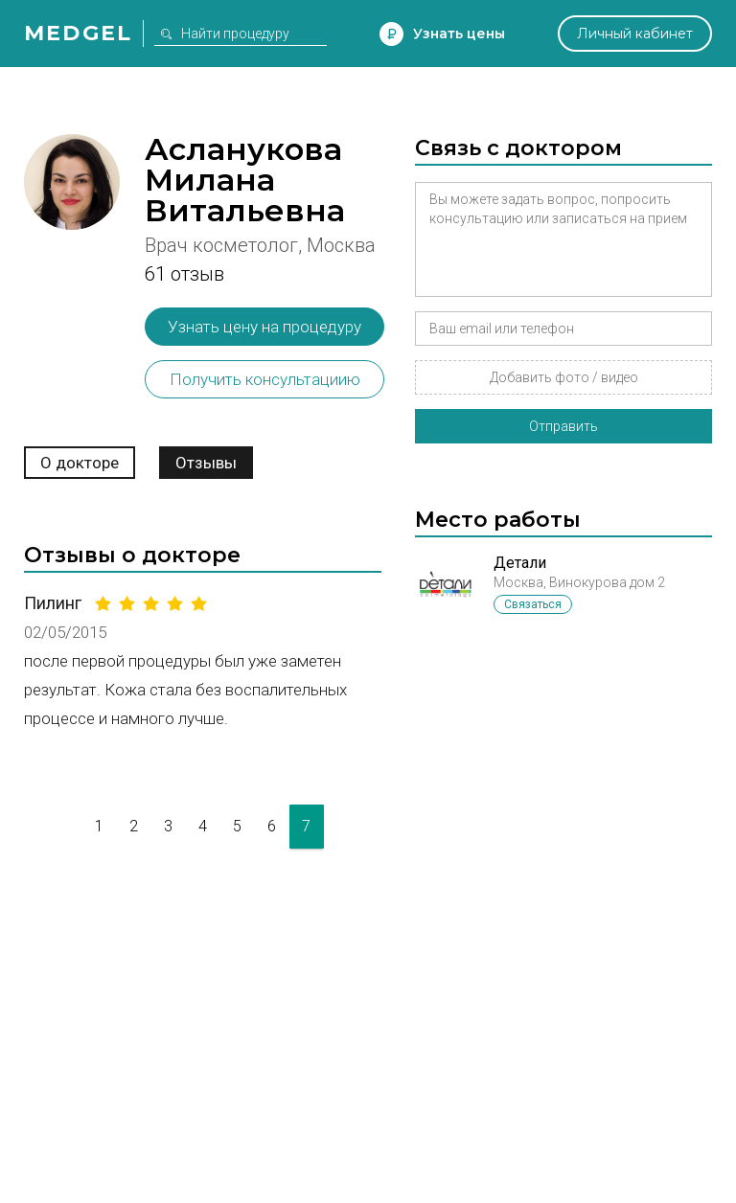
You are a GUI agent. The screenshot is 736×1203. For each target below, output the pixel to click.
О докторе (79, 462)
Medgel (78, 33)
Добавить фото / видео (564, 377)
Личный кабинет (635, 33)
